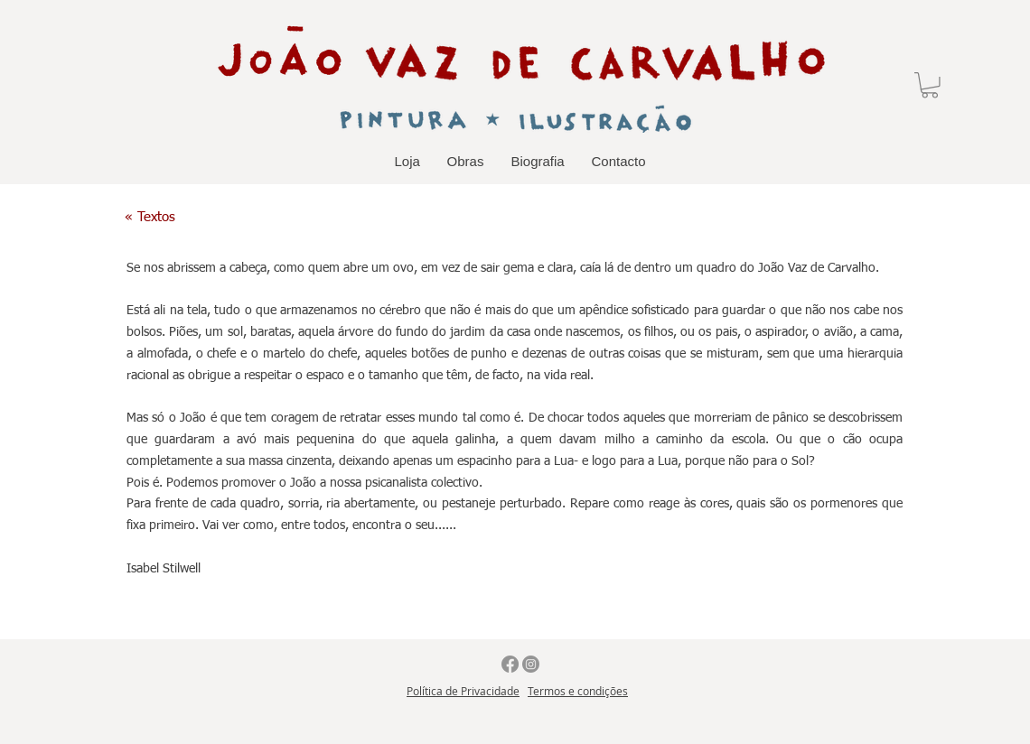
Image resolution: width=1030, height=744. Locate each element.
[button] (929, 85)
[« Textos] (150, 218)
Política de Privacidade (463, 691)
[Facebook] (510, 664)
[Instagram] (530, 664)
